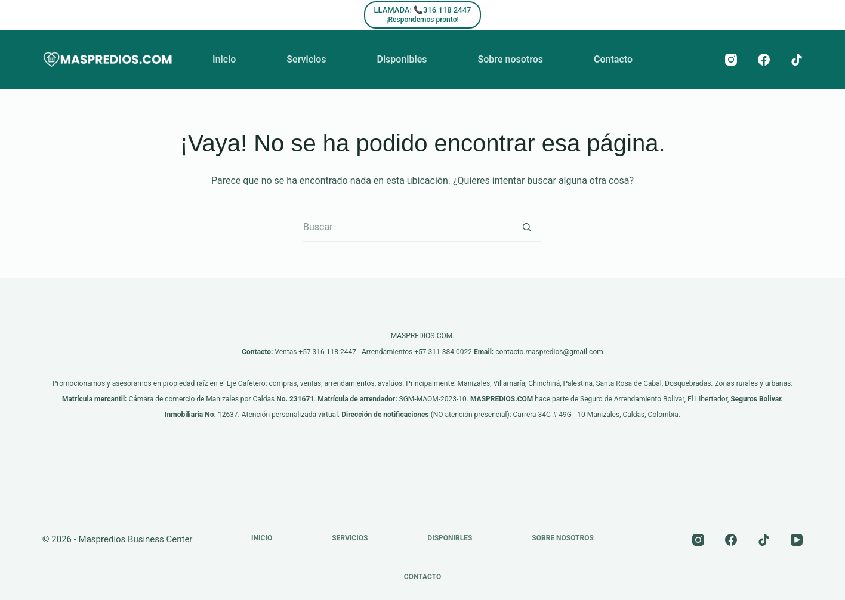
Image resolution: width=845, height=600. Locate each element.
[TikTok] (797, 60)
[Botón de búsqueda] (527, 227)
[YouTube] (797, 540)
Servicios (306, 59)
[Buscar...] (407, 227)
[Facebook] (764, 60)
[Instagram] (731, 60)
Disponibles (402, 59)
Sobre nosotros (509, 59)
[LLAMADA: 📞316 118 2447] (423, 15)
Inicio (224, 59)
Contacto (613, 59)
